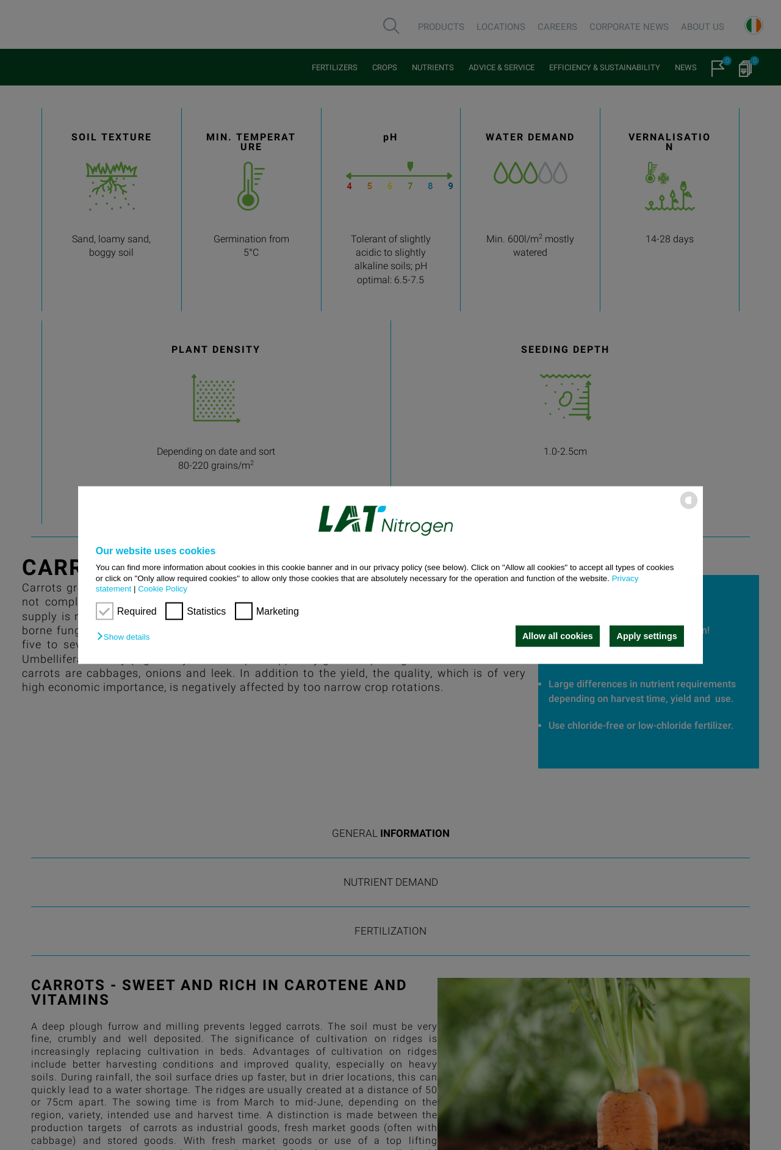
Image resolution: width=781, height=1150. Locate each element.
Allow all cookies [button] (557, 636)
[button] (126, 637)
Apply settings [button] (647, 636)
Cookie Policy (162, 588)
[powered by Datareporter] (689, 508)
